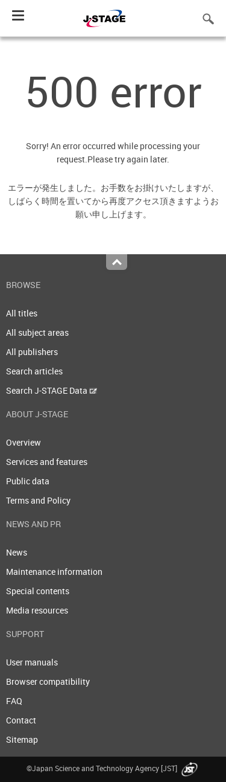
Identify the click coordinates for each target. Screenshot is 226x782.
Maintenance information (54, 571)
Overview (23, 442)
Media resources (37, 610)
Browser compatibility (48, 681)
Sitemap (22, 739)
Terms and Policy (38, 500)
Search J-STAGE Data (51, 390)
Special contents (37, 591)
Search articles (34, 371)
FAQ (14, 701)
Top (116, 262)
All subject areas (37, 332)
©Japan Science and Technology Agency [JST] (113, 768)
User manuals (32, 662)
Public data (27, 481)
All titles (21, 313)
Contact (21, 720)
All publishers (32, 351)
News (16, 552)
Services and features (46, 461)
